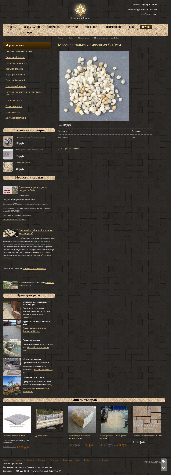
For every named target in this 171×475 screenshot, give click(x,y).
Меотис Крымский (23, 163)
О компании (17, 460)
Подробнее (27, 317)
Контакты (105, 460)
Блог (78, 460)
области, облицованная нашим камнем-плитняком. (37, 388)
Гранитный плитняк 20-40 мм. (14, 436)
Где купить (54, 460)
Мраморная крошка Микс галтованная (30, 137)
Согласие (30, 460)
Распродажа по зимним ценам (14, 219)
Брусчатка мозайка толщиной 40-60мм (147, 436)
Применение (67, 460)
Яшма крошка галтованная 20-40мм (29, 150)
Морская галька (84, 38)
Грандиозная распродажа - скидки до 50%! (33, 189)
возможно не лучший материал (34, 268)
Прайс (71, 38)
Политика (42, 460)
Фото (95, 460)
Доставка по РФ (41, 436)
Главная (60, 38)
